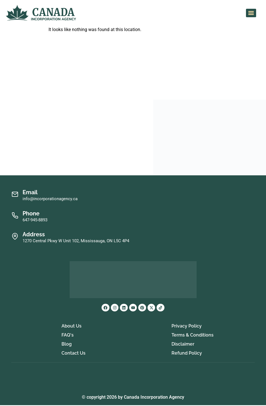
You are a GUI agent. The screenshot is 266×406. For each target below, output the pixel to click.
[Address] (14, 236)
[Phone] (14, 215)
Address (34, 234)
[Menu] (251, 13)
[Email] (14, 194)
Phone (31, 213)
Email (30, 192)
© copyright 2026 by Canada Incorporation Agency (133, 398)
